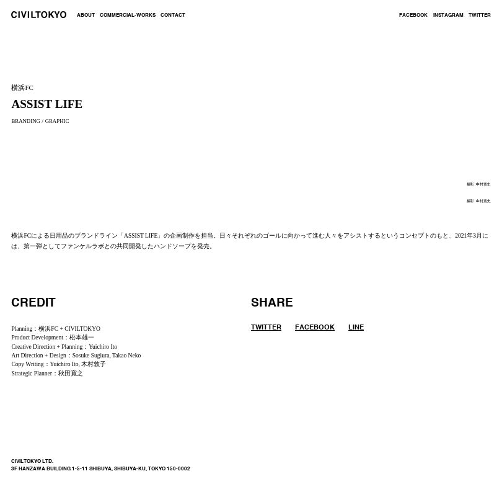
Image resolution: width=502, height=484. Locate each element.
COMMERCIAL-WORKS (128, 15)
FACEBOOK (413, 15)
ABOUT (86, 15)
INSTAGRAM (448, 15)
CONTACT (173, 15)
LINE (356, 328)
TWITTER (480, 15)
